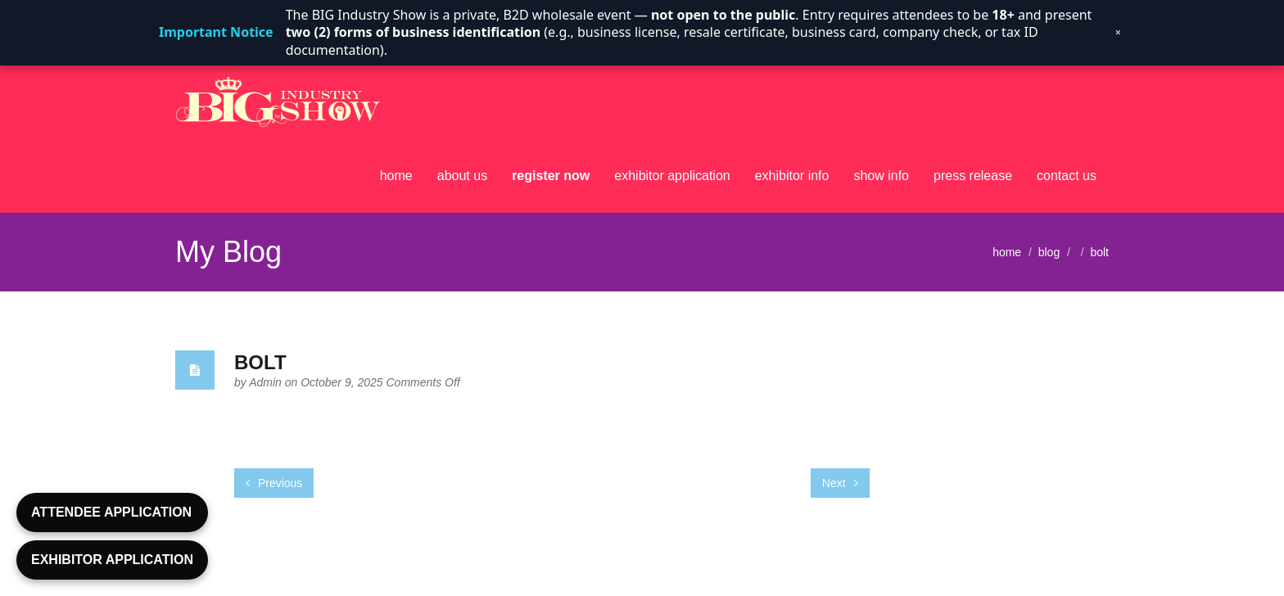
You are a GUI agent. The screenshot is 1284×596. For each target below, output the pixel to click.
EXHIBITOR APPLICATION (112, 560)
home (396, 176)
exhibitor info (792, 176)
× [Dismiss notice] (1118, 32)
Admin (267, 382)
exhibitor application (672, 176)
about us (462, 176)
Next (840, 483)
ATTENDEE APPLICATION (111, 512)
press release (973, 176)
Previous (274, 483)
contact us (1066, 176)
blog (1049, 251)
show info (881, 176)
